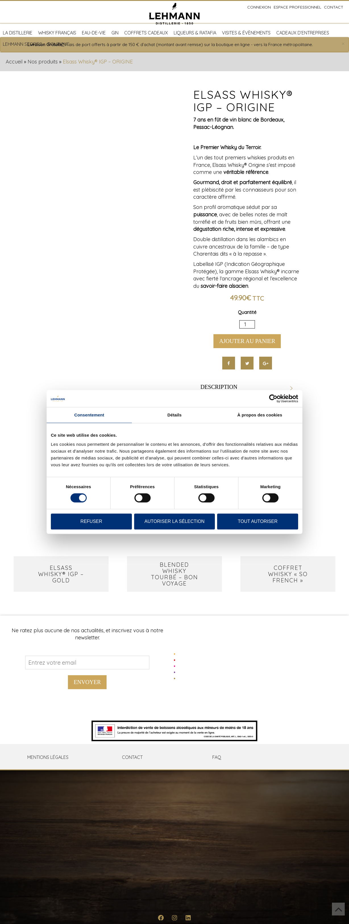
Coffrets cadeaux (146, 33)
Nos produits (43, 61)
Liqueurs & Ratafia (195, 33)
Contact (333, 7)
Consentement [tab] (89, 414)
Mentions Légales (47, 757)
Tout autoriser (258, 521)
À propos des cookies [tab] (259, 414)
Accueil (14, 61)
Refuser (91, 521)
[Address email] (87, 663)
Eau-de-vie (94, 33)
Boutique (59, 44)
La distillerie (17, 33)
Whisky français (57, 33)
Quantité (247, 312)
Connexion (259, 7)
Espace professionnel (297, 7)
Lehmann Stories (22, 44)
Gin (115, 33)
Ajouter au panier (247, 341)
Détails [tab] (174, 414)
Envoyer (87, 682)
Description (218, 387)
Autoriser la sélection (174, 521)
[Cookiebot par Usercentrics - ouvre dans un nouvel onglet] (273, 398)
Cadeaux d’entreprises (302, 33)
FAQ (216, 757)
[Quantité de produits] (247, 324)
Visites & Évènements (246, 33)
